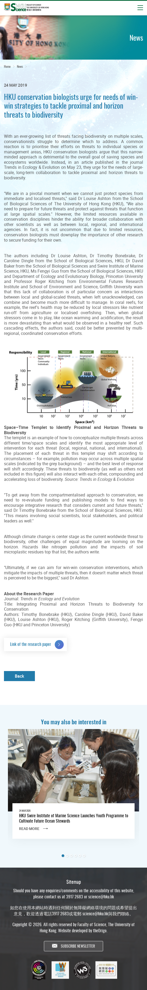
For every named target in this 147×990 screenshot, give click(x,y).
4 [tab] (75, 855)
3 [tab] (71, 855)
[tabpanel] (73, 788)
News (20, 67)
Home (7, 67)
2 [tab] (67, 855)
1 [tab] (63, 855)
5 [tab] (80, 855)
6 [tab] (84, 855)
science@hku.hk (101, 901)
